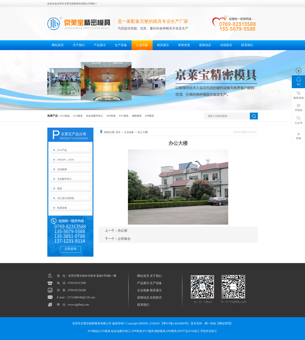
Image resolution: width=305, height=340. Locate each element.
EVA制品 (65, 115)
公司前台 (118, 238)
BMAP (143, 323)
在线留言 (226, 45)
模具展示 (163, 45)
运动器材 (62, 169)
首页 (118, 132)
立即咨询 (70, 248)
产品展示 (100, 45)
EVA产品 (62, 150)
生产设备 (121, 45)
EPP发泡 (111, 115)
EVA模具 (78, 115)
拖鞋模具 (137, 115)
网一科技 (210, 323)
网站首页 (58, 45)
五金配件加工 (64, 179)
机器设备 (62, 207)
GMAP (155, 323)
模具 (59, 188)
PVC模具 (123, 115)
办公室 (116, 230)
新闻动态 (205, 45)
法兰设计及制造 (65, 198)
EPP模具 (149, 115)
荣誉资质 (184, 45)
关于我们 (79, 45)
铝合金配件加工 (94, 115)
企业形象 (142, 45)
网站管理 (224, 323)
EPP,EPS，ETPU (65, 159)
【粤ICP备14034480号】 (175, 323)
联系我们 (247, 45)
